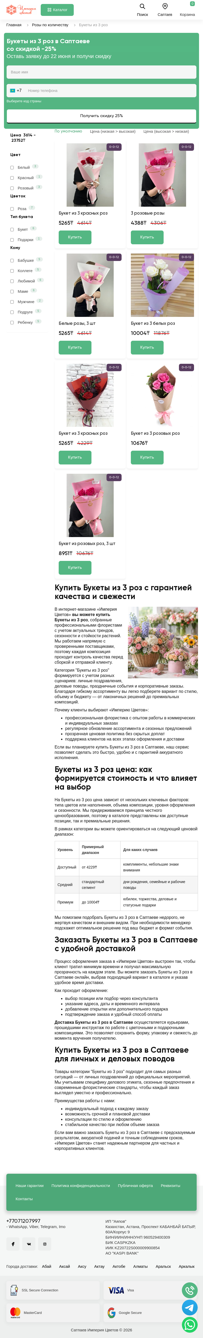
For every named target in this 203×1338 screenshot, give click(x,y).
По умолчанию (68, 131)
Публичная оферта (135, 1185)
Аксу (82, 1266)
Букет (23, 229)
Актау (99, 1266)
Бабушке (26, 260)
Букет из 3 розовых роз (155, 433)
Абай (46, 1266)
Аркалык (187, 1266)
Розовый (26, 187)
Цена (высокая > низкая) (166, 131)
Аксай (64, 1266)
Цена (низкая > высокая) (113, 131)
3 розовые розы (147, 213)
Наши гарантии (30, 1185)
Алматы (140, 1266)
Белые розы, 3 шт (77, 323)
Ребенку (25, 322)
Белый (24, 167)
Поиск (142, 9)
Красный (26, 177)
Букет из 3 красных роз (83, 213)
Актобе (119, 1266)
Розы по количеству (50, 25)
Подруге (25, 311)
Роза (22, 208)
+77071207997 (23, 1221)
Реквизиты (170, 1185)
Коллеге (25, 270)
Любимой (27, 280)
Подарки (26, 239)
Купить (75, 237)
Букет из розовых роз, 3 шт (87, 544)
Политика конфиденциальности (81, 1185)
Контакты (24, 1199)
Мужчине (26, 301)
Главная (13, 25)
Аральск (163, 1266)
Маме (23, 291)
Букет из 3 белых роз (153, 323)
